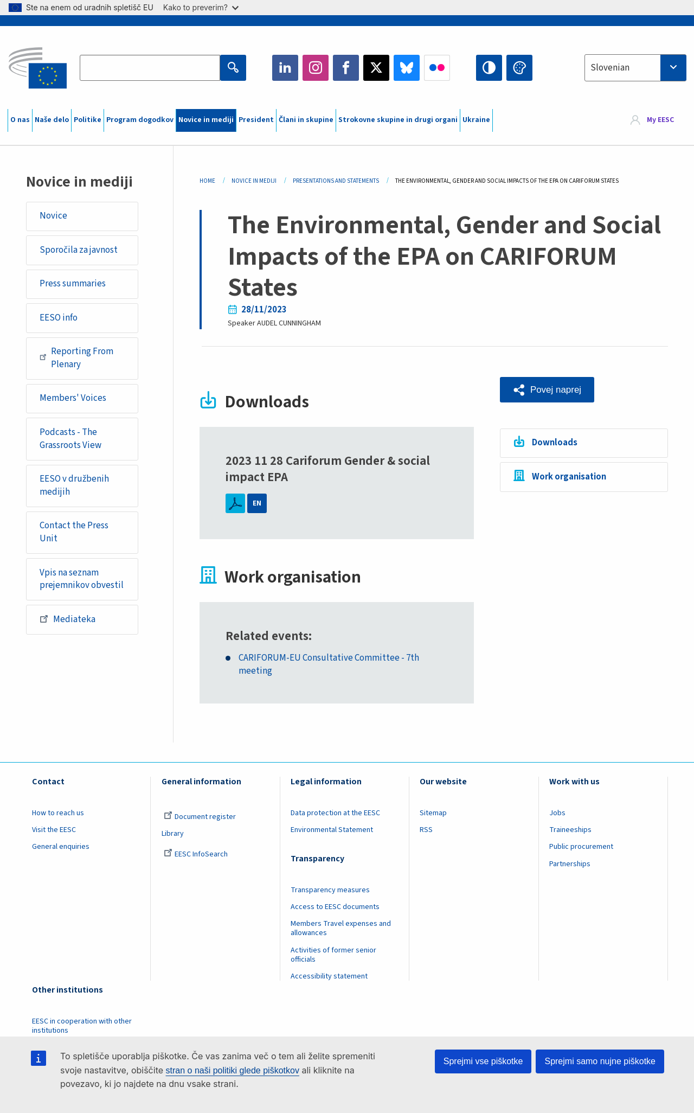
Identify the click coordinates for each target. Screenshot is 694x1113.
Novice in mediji (206, 119)
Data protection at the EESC (335, 813)
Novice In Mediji (254, 181)
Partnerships (569, 864)
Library (173, 833)
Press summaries (73, 283)
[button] (547, 389)
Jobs (557, 813)
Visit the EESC (54, 829)
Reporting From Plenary (76, 358)
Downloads (554, 442)
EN (257, 503)
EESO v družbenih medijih (74, 485)
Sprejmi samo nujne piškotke (600, 1061)
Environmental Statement (332, 829)
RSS (426, 829)
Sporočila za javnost (79, 250)
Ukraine (476, 119)
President (256, 119)
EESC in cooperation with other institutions (82, 1026)
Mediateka (67, 619)
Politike (87, 119)
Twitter (376, 68)
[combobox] (635, 67)
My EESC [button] (660, 120)
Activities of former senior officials (333, 955)
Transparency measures (330, 890)
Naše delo (52, 119)
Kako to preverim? (201, 7)
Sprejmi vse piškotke (483, 1061)
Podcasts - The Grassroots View (70, 439)
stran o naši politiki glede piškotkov (232, 1070)
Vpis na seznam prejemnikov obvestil (82, 579)
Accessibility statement (329, 976)
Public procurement (581, 846)
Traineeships (570, 829)
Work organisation (569, 476)
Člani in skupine (306, 119)
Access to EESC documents (335, 906)
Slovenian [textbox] (609, 67)
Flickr (437, 68)
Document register (200, 816)
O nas (20, 119)
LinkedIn (285, 68)
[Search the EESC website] (150, 68)
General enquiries (60, 846)
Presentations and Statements (336, 181)
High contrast (489, 68)
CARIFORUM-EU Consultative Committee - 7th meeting (329, 664)
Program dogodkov (140, 119)
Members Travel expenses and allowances (341, 928)
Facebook (346, 68)
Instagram (316, 68)
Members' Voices (73, 398)
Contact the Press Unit (74, 532)
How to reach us (58, 813)
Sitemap (433, 813)
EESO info (59, 317)
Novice (53, 215)
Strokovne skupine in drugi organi (398, 119)
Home (207, 181)
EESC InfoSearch (196, 854)
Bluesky (407, 68)
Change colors (519, 68)
